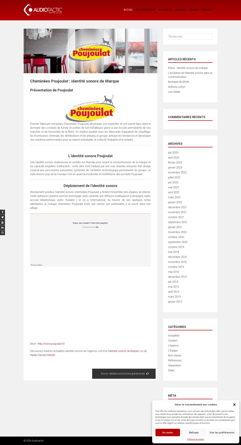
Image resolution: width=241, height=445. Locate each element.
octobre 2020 (176, 237)
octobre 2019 (176, 247)
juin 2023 (173, 152)
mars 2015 (174, 296)
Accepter (167, 432)
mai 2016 (173, 271)
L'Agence (173, 345)
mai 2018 (173, 252)
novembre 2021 (177, 212)
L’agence (181, 9)
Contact (207, 9)
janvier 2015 (175, 301)
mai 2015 (173, 286)
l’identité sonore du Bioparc (124, 351)
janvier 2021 (175, 227)
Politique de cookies (195, 439)
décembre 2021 (177, 207)
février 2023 (175, 162)
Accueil (128, 9)
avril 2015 (173, 291)
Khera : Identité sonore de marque (188, 68)
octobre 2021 (176, 217)
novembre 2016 (177, 261)
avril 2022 (173, 192)
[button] (234, 404)
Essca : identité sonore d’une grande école (125, 373)
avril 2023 (173, 157)
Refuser (194, 432)
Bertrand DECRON (178, 81)
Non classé (174, 355)
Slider (171, 370)
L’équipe (194, 9)
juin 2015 (173, 281)
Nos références (145, 9)
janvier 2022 (175, 202)
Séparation (174, 365)
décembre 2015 (177, 276)
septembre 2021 (177, 222)
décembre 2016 (177, 257)
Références (174, 360)
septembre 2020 (177, 242)
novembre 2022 (177, 172)
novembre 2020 (177, 232)
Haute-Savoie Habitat (42, 355)
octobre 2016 (176, 266)
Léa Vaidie (174, 91)
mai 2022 (173, 187)
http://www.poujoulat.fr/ (51, 343)
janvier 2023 (175, 167)
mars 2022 (174, 197)
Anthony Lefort (176, 86)
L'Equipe (173, 350)
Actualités (165, 9)
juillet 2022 (174, 177)
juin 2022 (173, 182)
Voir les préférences (222, 432)
